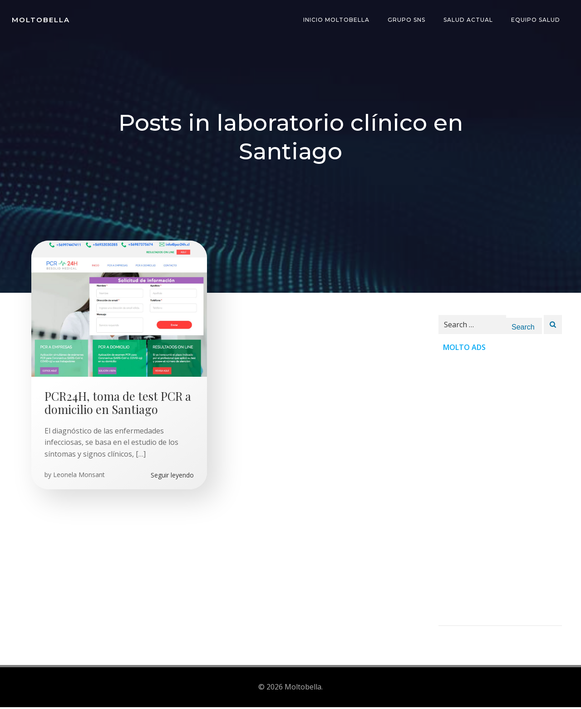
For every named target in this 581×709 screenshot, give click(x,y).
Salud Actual (469, 20)
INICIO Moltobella (337, 20)
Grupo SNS (407, 20)
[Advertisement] (500, 493)
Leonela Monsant (79, 477)
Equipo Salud (536, 20)
